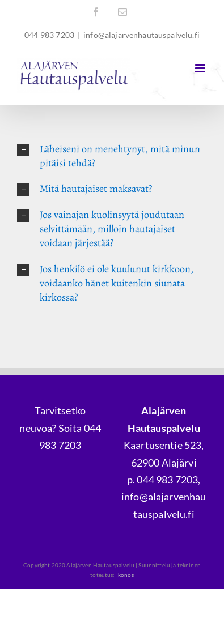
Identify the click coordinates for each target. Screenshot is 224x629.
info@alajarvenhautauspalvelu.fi (141, 35)
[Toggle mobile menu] (201, 68)
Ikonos (125, 574)
